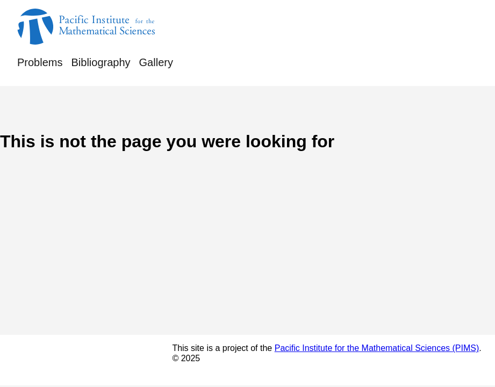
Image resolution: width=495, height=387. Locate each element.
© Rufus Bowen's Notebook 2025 (82, 360)
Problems (39, 62)
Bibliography (100, 62)
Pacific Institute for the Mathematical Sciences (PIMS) (377, 348)
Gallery (156, 62)
